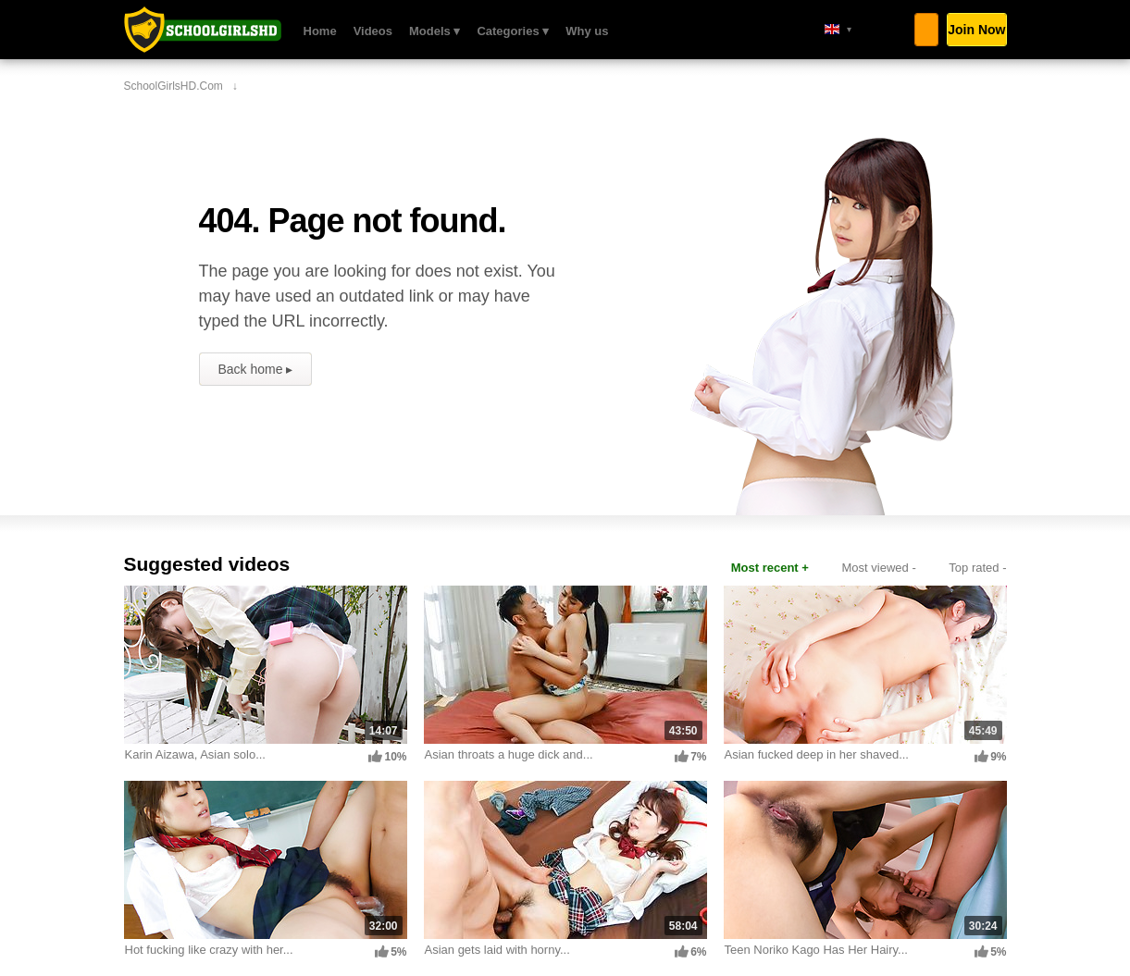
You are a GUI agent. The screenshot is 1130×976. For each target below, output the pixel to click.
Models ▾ (434, 31)
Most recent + (770, 567)
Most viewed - (879, 567)
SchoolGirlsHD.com (202, 29)
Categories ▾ (513, 31)
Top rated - (977, 567)
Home (320, 31)
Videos (373, 31)
